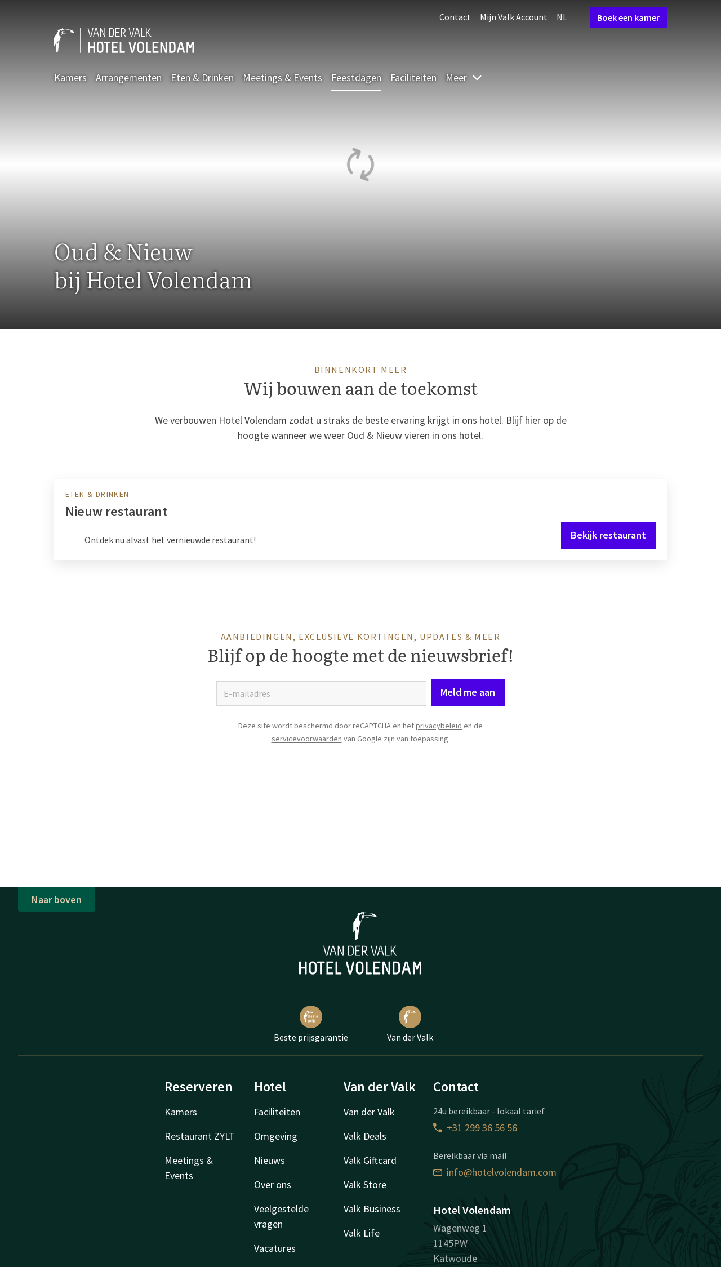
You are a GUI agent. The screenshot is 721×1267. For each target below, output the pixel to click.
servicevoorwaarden (307, 738)
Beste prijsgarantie (311, 1024)
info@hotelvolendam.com (495, 1172)
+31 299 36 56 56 (475, 1127)
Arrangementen (129, 77)
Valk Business (372, 1208)
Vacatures (275, 1248)
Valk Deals (365, 1136)
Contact (455, 17)
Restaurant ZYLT (199, 1136)
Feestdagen (356, 77)
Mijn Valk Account (514, 17)
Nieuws (269, 1160)
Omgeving (275, 1136)
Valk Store (365, 1184)
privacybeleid (439, 726)
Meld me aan (467, 692)
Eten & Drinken (202, 77)
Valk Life (362, 1232)
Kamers (70, 77)
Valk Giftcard (370, 1160)
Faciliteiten (413, 77)
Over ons (272, 1184)
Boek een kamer (628, 17)
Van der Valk (410, 1024)
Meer (464, 77)
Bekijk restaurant (608, 534)
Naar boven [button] (57, 899)
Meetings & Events (282, 77)
